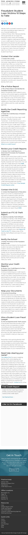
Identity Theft (4, 482)
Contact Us (14, 470)
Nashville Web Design (11, 533)
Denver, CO (4, 496)
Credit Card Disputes (6, 508)
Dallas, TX (3, 494)
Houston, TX (4, 497)
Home (2, 519)
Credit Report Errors (6, 486)
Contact (3, 520)
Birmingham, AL (5, 492)
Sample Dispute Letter (7, 506)
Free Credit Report (6, 510)
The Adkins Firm (6, 357)
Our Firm (3, 522)
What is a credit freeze (8, 144)
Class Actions (4, 485)
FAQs (2, 505)
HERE (22, 163)
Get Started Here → (8, 397)
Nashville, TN (4, 499)
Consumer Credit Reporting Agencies (11, 511)
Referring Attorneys (6, 513)
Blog (2, 527)
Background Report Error (7, 483)
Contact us (17, 382)
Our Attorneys (5, 524)
